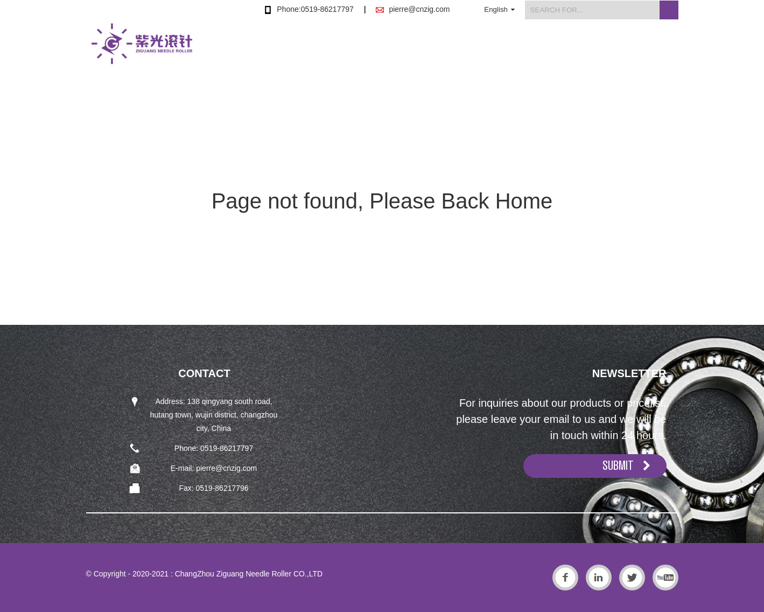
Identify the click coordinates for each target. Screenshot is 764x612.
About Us (468, 50)
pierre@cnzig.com (419, 9)
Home (333, 50)
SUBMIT (618, 465)
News (531, 50)
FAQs (588, 50)
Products (398, 50)
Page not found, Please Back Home (382, 201)
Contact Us (655, 50)
